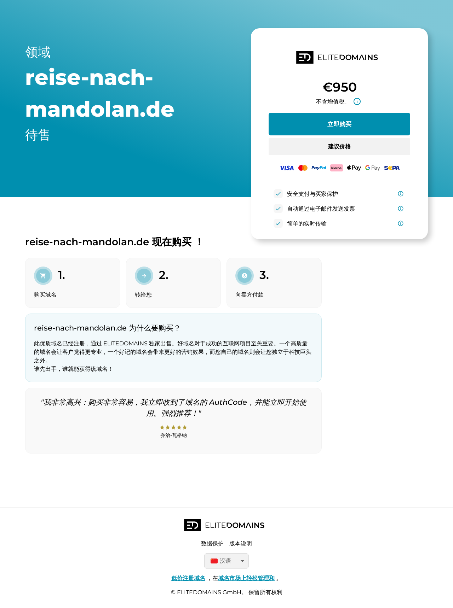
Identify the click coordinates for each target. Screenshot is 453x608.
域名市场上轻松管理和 (246, 578)
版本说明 (240, 543)
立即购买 (339, 124)
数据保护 (212, 543)
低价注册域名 (188, 578)
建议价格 (339, 146)
